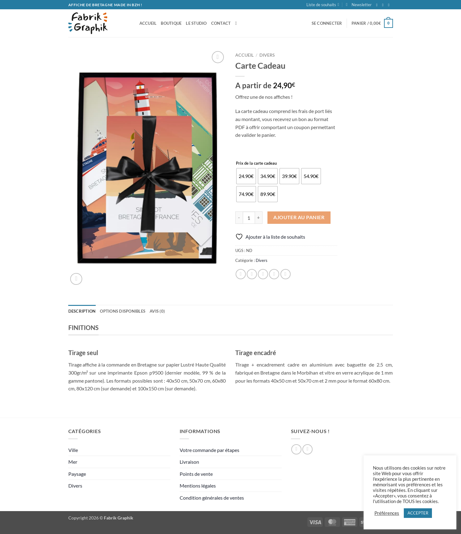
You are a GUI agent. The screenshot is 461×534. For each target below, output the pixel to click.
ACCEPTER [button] (418, 512)
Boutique (171, 23)
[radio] (246, 176)
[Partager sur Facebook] (241, 274)
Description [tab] (82, 311)
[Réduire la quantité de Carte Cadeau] (239, 217)
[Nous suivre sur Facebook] (378, 5)
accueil (148, 23)
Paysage (77, 474)
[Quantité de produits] (249, 217)
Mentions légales (198, 485)
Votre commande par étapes (209, 450)
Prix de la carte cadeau (256, 163)
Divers (267, 55)
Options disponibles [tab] (122, 311)
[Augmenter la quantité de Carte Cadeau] (259, 217)
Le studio (196, 23)
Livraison (189, 462)
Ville (73, 450)
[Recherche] (237, 23)
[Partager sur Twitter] (252, 274)
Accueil (244, 55)
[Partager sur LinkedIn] (285, 274)
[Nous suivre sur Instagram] (384, 5)
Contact (221, 23)
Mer (72, 462)
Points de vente (196, 474)
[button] (359, 4)
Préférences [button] (386, 513)
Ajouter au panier (298, 217)
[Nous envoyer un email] (390, 5)
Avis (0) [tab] (157, 311)
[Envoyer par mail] (263, 274)
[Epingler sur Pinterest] (274, 274)
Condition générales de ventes (212, 498)
